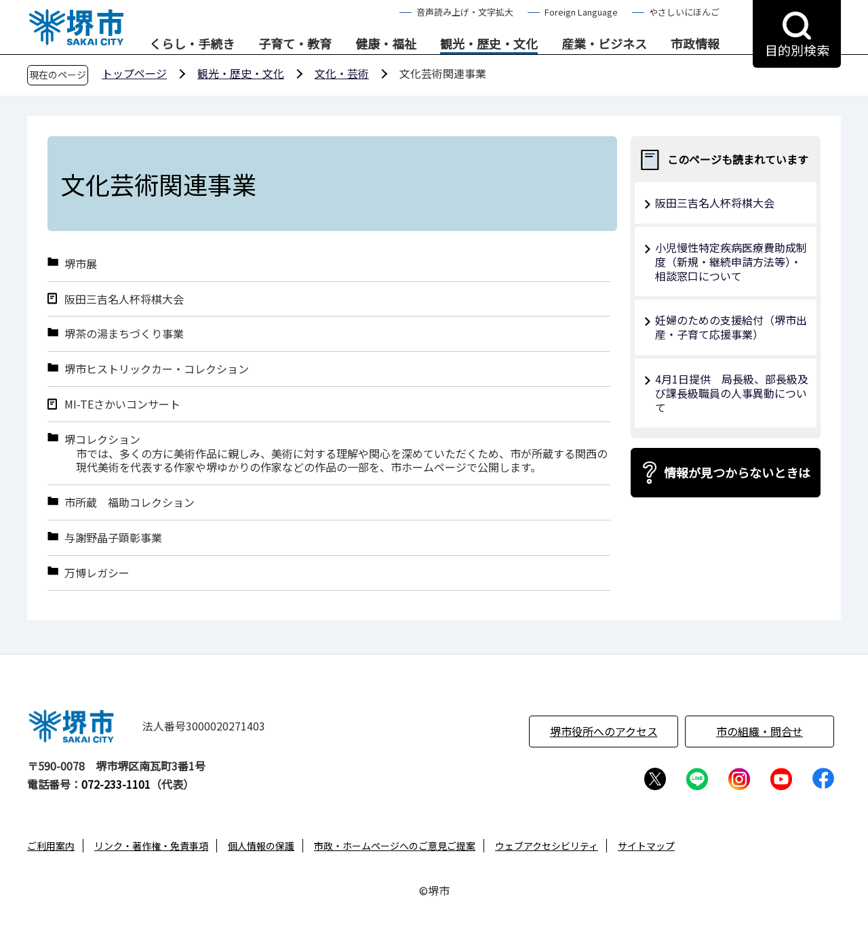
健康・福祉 (385, 44)
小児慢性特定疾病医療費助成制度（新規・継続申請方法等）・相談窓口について (731, 261)
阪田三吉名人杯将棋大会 (124, 299)
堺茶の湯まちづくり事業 (124, 334)
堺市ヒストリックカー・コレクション (156, 369)
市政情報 (695, 44)
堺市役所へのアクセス (604, 731)
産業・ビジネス (604, 44)
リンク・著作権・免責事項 (151, 845)
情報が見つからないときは (737, 472)
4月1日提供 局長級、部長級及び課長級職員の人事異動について (731, 393)
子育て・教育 (295, 44)
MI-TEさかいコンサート (122, 404)
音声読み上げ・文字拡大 (464, 11)
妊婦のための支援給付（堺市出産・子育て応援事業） (731, 327)
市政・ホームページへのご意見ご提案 (394, 845)
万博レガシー (97, 573)
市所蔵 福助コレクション (129, 502)
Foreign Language (581, 11)
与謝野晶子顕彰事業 (113, 538)
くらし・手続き (192, 44)
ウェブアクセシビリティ (546, 845)
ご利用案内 (51, 845)
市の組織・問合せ (759, 731)
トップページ (134, 73)
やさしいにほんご (684, 11)
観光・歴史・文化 (489, 44)
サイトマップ (646, 845)
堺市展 (80, 264)
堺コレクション (102, 439)
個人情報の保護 (261, 845)
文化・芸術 (342, 73)
